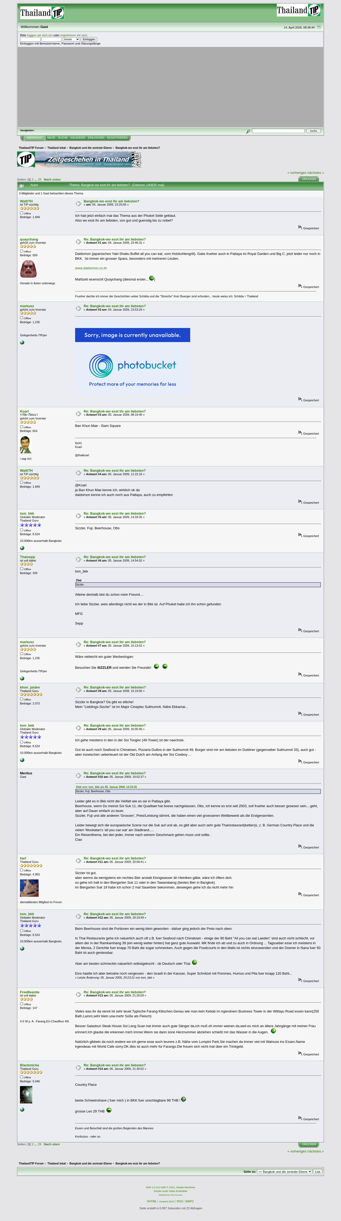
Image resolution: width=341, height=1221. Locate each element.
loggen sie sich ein (40, 35)
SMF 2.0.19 (152, 1187)
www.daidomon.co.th (91, 268)
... (36, 179)
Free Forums (176, 1195)
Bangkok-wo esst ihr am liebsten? (111, 201)
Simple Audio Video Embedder (170, 1191)
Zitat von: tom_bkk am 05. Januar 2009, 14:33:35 (106, 787)
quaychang (29, 239)
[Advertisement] (170, 87)
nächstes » (315, 173)
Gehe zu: (250, 1171)
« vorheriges (296, 173)
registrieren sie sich (73, 35)
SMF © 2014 (168, 1187)
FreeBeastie (29, 992)
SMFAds (163, 1195)
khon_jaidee (30, 687)
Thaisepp (27, 557)
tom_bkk (27, 513)
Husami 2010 (166, 1201)
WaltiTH (26, 201)
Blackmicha (29, 1065)
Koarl (24, 411)
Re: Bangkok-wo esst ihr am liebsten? (115, 239)
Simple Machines (185, 1187)
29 (39, 179)
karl (23, 858)
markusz (27, 306)
